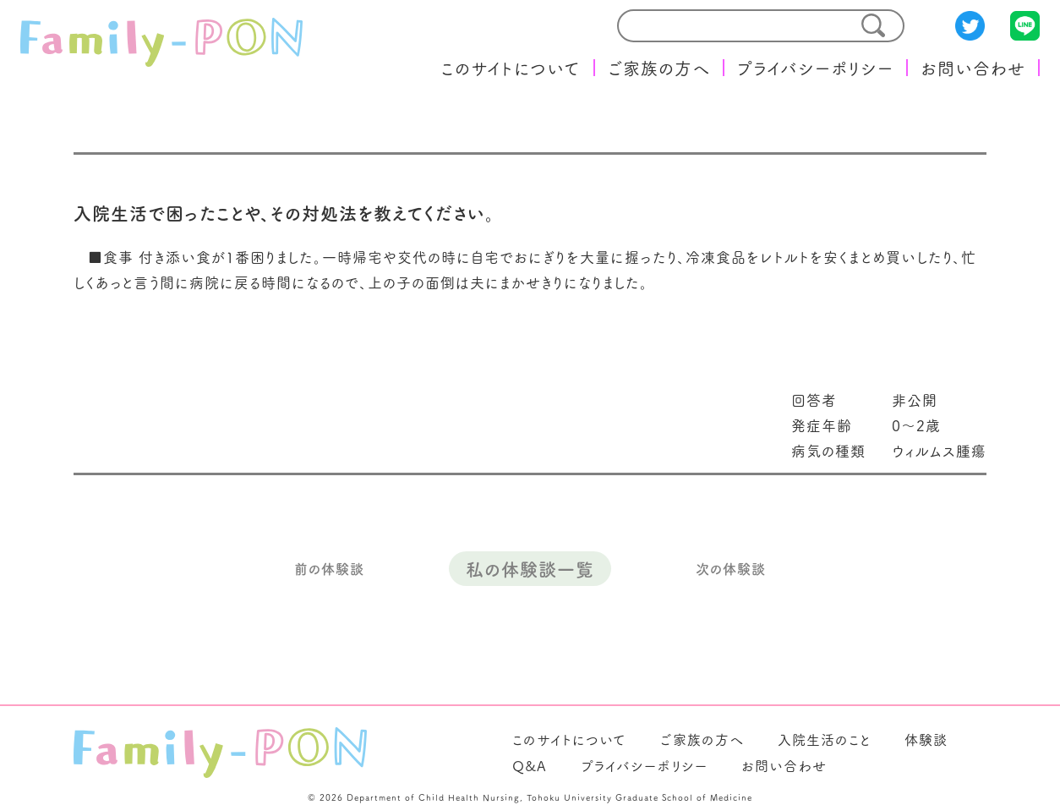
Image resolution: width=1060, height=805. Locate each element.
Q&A (529, 765)
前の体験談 (329, 568)
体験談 (926, 739)
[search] (729, 26)
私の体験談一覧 (530, 568)
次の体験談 (731, 568)
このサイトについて (510, 67)
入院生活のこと (824, 739)
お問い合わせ (973, 67)
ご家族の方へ (659, 67)
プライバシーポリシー (815, 67)
